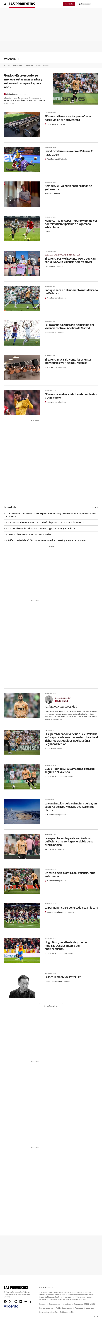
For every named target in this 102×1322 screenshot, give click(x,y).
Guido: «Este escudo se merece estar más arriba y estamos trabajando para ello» (23, 81)
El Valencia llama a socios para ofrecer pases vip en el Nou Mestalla (68, 118)
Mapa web (90, 1308)
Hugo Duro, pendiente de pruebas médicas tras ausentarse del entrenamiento (66, 946)
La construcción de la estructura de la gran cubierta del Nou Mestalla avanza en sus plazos (71, 807)
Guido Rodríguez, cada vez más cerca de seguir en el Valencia (70, 770)
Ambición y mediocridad (61, 706)
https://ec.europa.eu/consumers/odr (75, 1299)
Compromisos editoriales (48, 1312)
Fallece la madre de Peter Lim (63, 977)
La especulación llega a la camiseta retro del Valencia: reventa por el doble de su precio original (69, 841)
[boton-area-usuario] (85, 4)
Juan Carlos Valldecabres (56, 912)
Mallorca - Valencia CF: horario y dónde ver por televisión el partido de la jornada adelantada (71, 224)
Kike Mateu (62, 701)
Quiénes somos (54, 1304)
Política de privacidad (64, 1308)
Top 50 (94, 507)
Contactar (42, 1304)
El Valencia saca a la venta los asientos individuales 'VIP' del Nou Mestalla (68, 361)
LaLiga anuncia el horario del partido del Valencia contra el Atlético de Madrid (69, 326)
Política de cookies (67, 1312)
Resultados (17, 66)
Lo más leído (10, 507)
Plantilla (7, 66)
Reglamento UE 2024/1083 (84, 1304)
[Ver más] (51, 547)
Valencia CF (12, 59)
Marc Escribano (53, 298)
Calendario (29, 66)
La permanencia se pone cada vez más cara (71, 907)
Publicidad (79, 1308)
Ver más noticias (51, 1006)
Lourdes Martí (50, 266)
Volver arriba (92, 1317)
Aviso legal (67, 1304)
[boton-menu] (97, 4)
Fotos (38, 66)
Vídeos (46, 66)
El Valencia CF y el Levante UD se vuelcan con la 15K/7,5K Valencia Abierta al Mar (70, 260)
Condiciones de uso (46, 1308)
